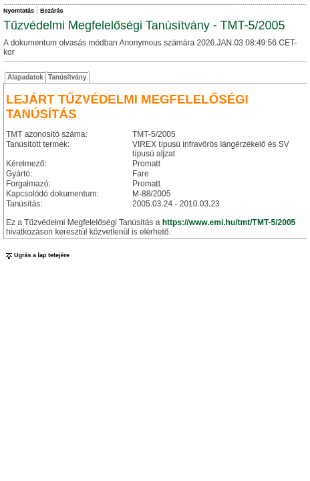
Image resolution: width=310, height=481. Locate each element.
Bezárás (51, 10)
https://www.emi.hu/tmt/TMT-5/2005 (229, 222)
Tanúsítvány (67, 77)
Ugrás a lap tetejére (36, 255)
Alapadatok (25, 77)
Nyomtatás (18, 10)
